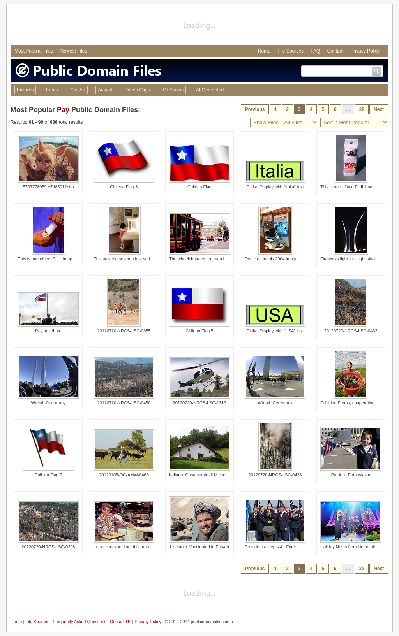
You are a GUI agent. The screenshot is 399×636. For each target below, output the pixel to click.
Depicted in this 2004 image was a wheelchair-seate (294, 259)
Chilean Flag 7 (48, 475)
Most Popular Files (33, 51)
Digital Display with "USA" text (275, 331)
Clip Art (77, 90)
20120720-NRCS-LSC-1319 (199, 403)
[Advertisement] (199, 25)
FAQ (315, 51)
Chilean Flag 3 (124, 186)
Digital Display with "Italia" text (275, 186)
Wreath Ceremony (48, 403)
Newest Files (73, 51)
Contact (335, 51)
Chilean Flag (199, 186)
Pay (63, 110)
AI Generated (210, 90)
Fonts (52, 90)
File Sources (290, 51)
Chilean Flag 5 (200, 331)
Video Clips (138, 90)
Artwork (106, 90)
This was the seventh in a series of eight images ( (140, 259)
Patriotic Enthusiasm (350, 475)
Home (264, 51)
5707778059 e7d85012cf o (48, 186)
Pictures (25, 90)
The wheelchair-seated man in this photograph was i (218, 259)
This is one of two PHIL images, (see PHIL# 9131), (66, 259)
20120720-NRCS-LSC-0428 (275, 475)
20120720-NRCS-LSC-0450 (124, 403)
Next (379, 109)
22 (361, 109)
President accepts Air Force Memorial (280, 547)
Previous (255, 109)
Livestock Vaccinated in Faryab (199, 547)
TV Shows (173, 90)
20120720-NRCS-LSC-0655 (124, 331)
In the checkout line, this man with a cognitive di (139, 547)
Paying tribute (48, 331)
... (348, 109)
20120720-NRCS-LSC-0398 (48, 547)
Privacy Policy (365, 51)
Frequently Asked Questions (79, 621)
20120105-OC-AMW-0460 (124, 475)
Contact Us (120, 621)
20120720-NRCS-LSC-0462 (351, 331)
